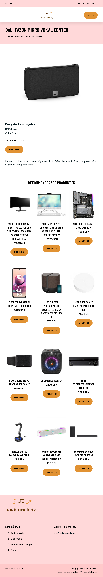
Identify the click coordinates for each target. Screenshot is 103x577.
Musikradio (16, 538)
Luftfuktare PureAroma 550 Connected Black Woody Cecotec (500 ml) (51, 309)
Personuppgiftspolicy (67, 571)
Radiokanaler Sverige (21, 544)
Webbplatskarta (88, 571)
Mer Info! (14, 149)
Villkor (93, 568)
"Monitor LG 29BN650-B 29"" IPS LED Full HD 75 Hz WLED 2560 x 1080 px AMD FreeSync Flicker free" (19, 231)
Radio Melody (17, 533)
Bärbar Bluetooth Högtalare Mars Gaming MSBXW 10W (51, 455)
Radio (21, 124)
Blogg (13, 550)
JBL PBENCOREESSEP (51, 380)
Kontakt (84, 568)
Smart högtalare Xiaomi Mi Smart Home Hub (84, 305)
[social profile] (15, 3)
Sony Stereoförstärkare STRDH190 (83, 384)
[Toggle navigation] (9, 14)
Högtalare (30, 124)
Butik (91, 15)
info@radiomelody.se (87, 3)
